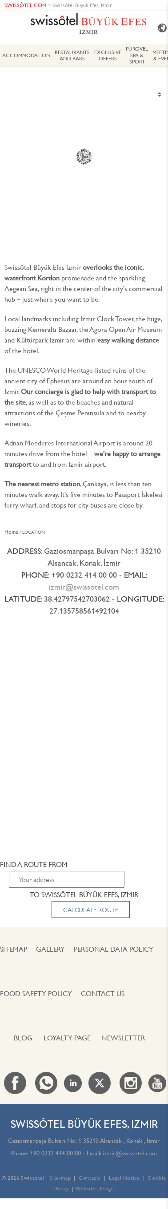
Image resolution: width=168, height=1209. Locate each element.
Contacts (90, 1177)
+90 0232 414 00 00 (55, 1153)
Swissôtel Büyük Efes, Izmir (82, 5)
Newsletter (123, 1038)
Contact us (102, 993)
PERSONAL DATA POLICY (113, 949)
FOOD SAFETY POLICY (36, 993)
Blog (23, 1038)
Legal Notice (124, 1177)
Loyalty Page (67, 1038)
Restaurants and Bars (72, 55)
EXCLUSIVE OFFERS (107, 55)
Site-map (60, 1177)
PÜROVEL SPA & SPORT (137, 55)
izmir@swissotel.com (84, 586)
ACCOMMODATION (26, 55)
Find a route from (34, 864)
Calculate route (90, 910)
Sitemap (13, 949)
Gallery (50, 949)
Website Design (94, 1188)
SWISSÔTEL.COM (25, 5)
